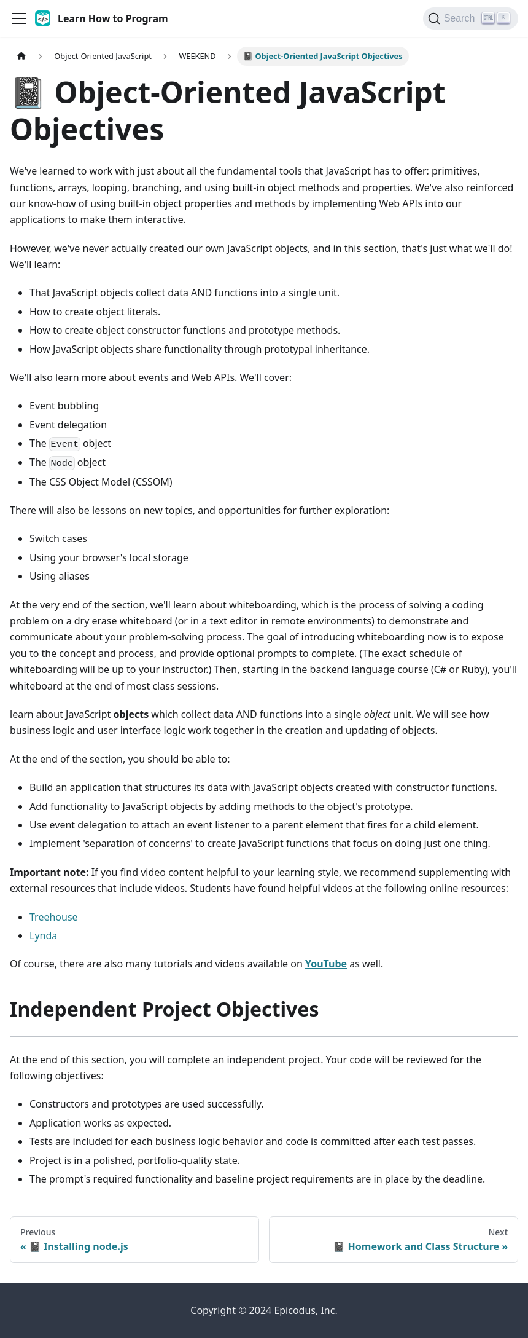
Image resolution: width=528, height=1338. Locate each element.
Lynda (43, 935)
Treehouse (53, 917)
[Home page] (21, 56)
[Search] (470, 18)
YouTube (326, 963)
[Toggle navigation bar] (19, 18)
